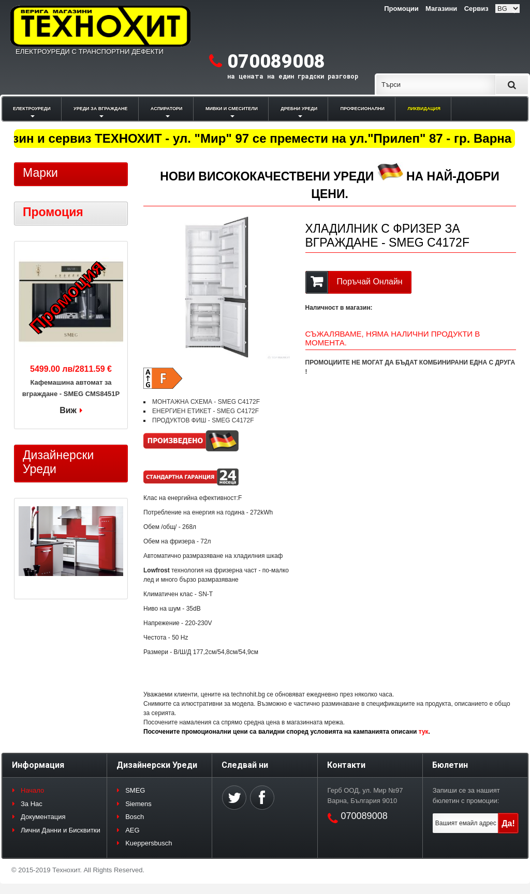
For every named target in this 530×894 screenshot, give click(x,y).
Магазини (441, 8)
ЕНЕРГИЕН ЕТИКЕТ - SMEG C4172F (205, 411)
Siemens (138, 804)
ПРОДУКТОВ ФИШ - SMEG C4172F (203, 420)
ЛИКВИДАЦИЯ (423, 108)
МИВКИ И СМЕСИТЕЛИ (231, 108)
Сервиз (476, 8)
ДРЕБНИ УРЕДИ (299, 108)
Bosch (134, 817)
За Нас (31, 804)
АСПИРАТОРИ (167, 108)
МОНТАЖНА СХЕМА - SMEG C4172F (206, 401)
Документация (43, 817)
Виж (68, 410)
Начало (32, 790)
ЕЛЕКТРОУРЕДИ (32, 108)
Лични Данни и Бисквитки (60, 830)
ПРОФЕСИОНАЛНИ (363, 108)
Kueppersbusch (148, 843)
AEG (132, 830)
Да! (508, 823)
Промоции (401, 8)
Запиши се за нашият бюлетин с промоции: (466, 795)
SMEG (135, 790)
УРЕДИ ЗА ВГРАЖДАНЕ (100, 108)
